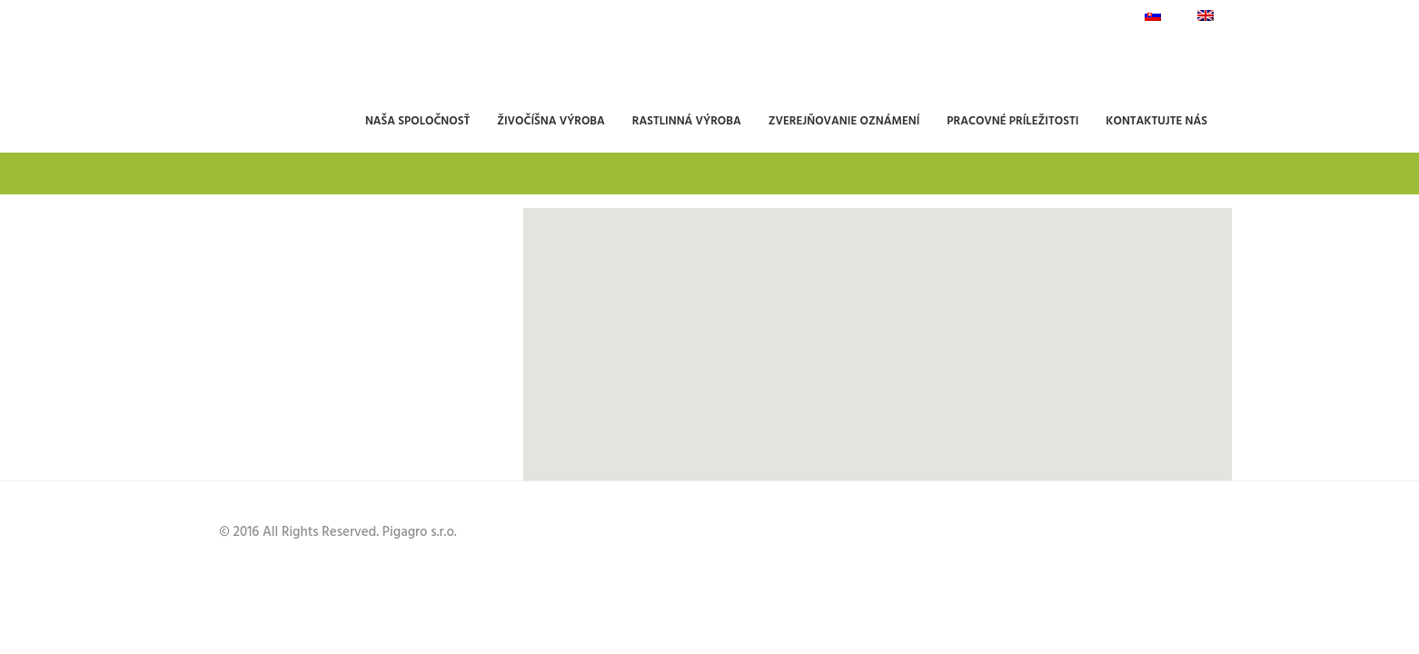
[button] (850, 428)
